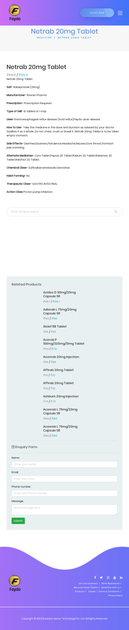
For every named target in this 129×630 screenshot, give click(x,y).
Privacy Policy (115, 595)
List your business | (89, 583)
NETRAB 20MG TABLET (75, 37)
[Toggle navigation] (119, 12)
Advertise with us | (111, 587)
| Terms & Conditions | (108, 591)
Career (92, 591)
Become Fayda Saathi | (86, 587)
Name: (16, 458)
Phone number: (21, 487)
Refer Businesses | (111, 583)
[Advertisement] (64, 248)
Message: (18, 501)
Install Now (97, 12)
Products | (80, 591)
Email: (15, 472)
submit (18, 521)
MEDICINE (44, 37)
